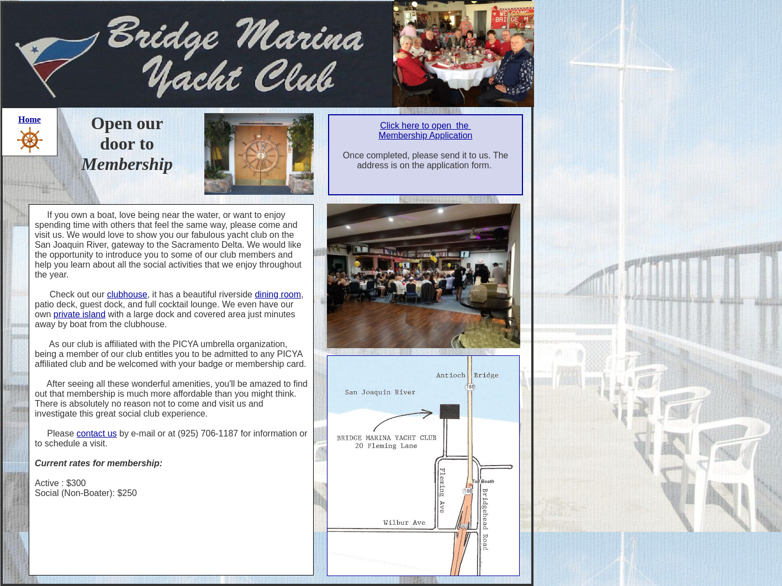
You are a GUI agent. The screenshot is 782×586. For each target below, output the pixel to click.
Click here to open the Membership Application (426, 130)
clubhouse (127, 294)
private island (79, 314)
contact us (97, 433)
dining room (278, 294)
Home (29, 119)
